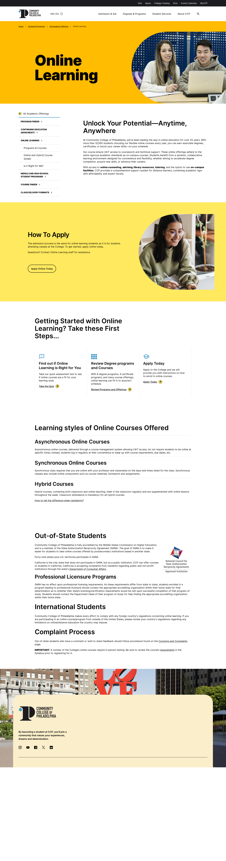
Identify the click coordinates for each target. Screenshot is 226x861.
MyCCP (203, 3)
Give (175, 3)
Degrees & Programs (134, 13)
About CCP (184, 13)
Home (21, 26)
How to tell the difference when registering (59, 500)
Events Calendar (189, 3)
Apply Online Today (42, 268)
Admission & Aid (108, 13)
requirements (167, 649)
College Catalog (162, 3)
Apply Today (152, 382)
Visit (140, 3)
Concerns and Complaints (172, 641)
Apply (148, 3)
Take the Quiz (49, 386)
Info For (55, 13)
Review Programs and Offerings (111, 389)
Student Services (162, 13)
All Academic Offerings (59, 26)
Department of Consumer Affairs (87, 569)
